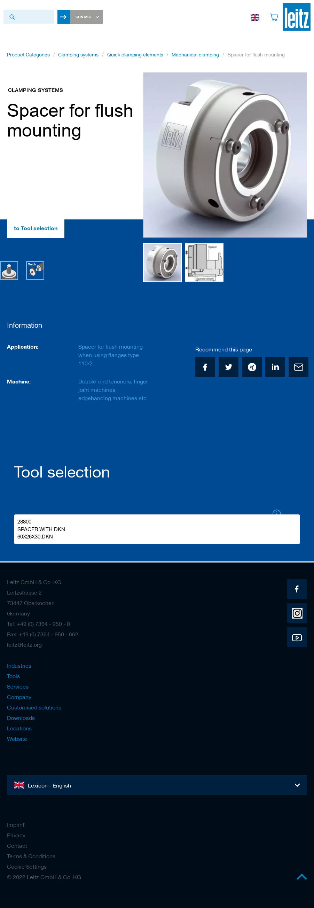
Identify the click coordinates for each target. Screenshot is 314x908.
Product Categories (28, 57)
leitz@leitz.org (24, 645)
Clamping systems (78, 57)
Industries (19, 665)
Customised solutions (34, 707)
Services (18, 686)
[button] (293, 157)
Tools (13, 676)
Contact (17, 846)
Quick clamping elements (135, 57)
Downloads (21, 718)
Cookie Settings (27, 866)
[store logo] (293, 17)
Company (19, 697)
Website (17, 739)
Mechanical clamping (195, 57)
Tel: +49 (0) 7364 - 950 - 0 (38, 624)
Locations (19, 728)
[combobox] (28, 17)
